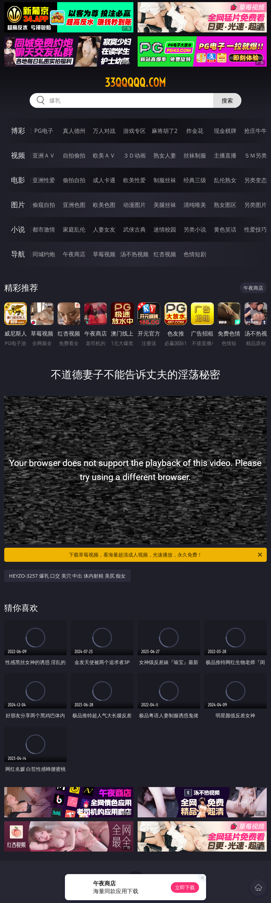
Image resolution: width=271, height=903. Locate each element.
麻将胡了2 (164, 131)
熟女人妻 (164, 155)
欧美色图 (104, 205)
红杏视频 (164, 254)
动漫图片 (134, 205)
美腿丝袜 (164, 205)
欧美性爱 (134, 180)
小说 (18, 229)
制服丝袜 (164, 180)
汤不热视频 (134, 254)
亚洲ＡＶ (43, 155)
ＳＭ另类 (255, 155)
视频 (18, 155)
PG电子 (43, 131)
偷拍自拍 (74, 180)
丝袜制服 (194, 155)
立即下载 (185, 887)
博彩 (18, 130)
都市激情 (43, 229)
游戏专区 (134, 131)
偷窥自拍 (43, 205)
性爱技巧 (255, 229)
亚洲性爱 (43, 180)
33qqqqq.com (135, 82)
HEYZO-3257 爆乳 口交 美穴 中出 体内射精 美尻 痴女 (67, 575)
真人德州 (74, 131)
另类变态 (255, 180)
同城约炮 (43, 254)
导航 (18, 254)
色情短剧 (194, 254)
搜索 (227, 100)
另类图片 (255, 205)
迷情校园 (164, 229)
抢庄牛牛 (255, 131)
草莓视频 (104, 254)
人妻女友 (104, 229)
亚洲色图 (74, 205)
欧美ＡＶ (104, 155)
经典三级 (194, 180)
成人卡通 (104, 180)
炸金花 (194, 131)
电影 (18, 180)
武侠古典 (134, 229)
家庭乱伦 (74, 229)
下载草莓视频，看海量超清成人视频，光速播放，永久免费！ (166, 555)
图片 (18, 204)
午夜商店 (74, 254)
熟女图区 (225, 205)
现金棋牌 (225, 131)
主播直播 (225, 155)
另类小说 (194, 229)
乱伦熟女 (225, 180)
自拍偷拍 (74, 155)
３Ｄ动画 (134, 155)
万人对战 (104, 131)
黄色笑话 (225, 229)
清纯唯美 (194, 205)
